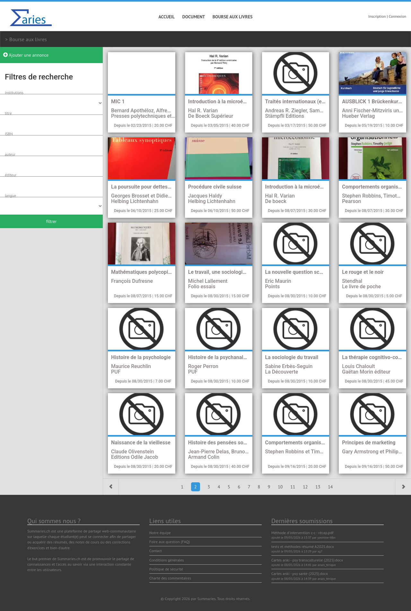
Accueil (167, 17)
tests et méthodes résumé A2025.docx (302, 546)
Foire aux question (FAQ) (169, 541)
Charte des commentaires (170, 578)
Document (193, 17)
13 (318, 487)
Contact (155, 550)
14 (330, 487)
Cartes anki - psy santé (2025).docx (299, 573)
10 (281, 487)
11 (293, 487)
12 (306, 487)
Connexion (397, 16)
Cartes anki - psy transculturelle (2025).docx (307, 560)
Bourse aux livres (233, 17)
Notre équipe (160, 532)
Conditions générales (166, 560)
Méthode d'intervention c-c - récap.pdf (302, 532)
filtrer (51, 221)
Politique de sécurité (166, 569)
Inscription (377, 16)
